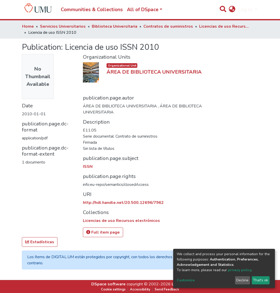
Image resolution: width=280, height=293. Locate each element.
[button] (232, 9)
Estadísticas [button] (39, 242)
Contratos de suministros (168, 26)
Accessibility (140, 289)
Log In (246, 9)
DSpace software (108, 284)
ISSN (88, 166)
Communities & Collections (92, 9)
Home (28, 26)
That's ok (260, 280)
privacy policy (240, 270)
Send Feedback (167, 289)
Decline (242, 280)
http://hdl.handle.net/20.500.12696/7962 (123, 202)
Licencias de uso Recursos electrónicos (224, 26)
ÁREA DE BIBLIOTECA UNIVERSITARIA (154, 72)
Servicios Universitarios (63, 26)
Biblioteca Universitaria (114, 26)
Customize (186, 280)
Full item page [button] (103, 232)
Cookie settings (113, 289)
